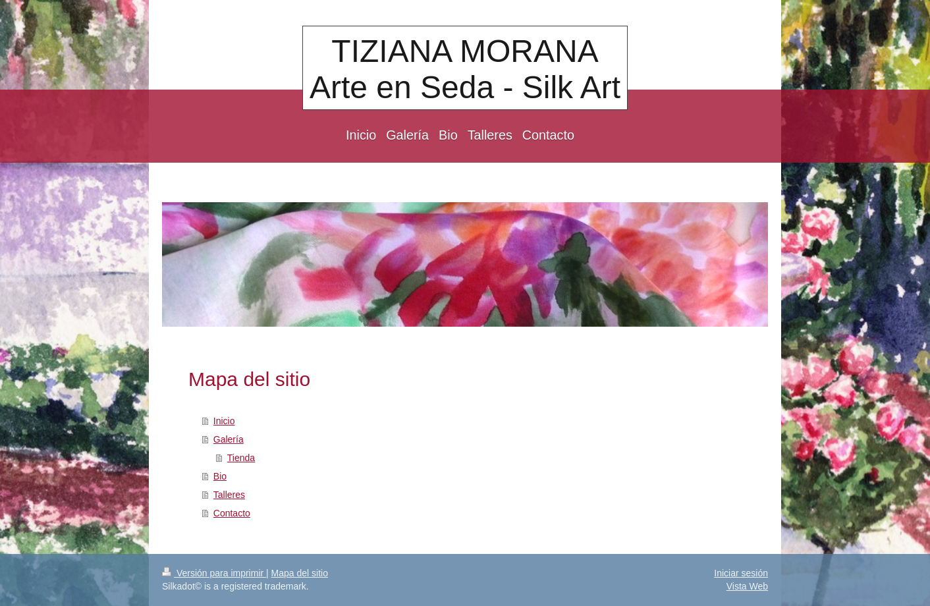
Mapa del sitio (299, 573)
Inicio (224, 421)
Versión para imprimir (214, 573)
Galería (228, 439)
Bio (220, 476)
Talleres (229, 494)
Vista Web (747, 586)
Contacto (231, 513)
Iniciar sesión (741, 573)
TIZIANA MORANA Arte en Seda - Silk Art (465, 69)
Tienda (241, 458)
